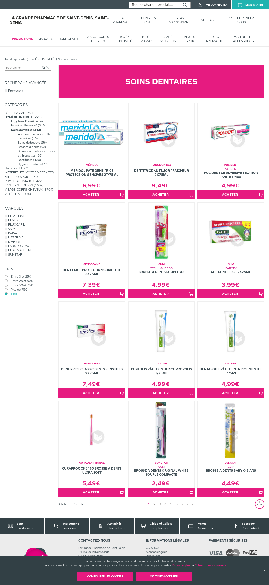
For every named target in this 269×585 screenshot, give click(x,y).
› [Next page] (187, 504)
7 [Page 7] (182, 504)
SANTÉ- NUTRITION (168, 39)
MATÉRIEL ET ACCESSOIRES (243, 39)
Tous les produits (15, 59)
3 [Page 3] (160, 504)
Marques (45, 39)
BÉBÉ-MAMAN (146, 39)
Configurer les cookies (105, 576)
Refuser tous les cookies (210, 565)
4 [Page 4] (165, 504)
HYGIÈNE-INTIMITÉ (125, 39)
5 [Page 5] (171, 504)
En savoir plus (181, 565)
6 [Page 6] (177, 504)
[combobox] (154, 4)
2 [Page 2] (154, 504)
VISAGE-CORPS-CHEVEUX (98, 39)
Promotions (22, 39)
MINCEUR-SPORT (191, 39)
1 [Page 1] (149, 504)
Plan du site (153, 556)
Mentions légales (156, 552)
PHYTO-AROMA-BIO (214, 39)
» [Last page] (192, 504)
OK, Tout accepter (164, 576)
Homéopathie (69, 39)
